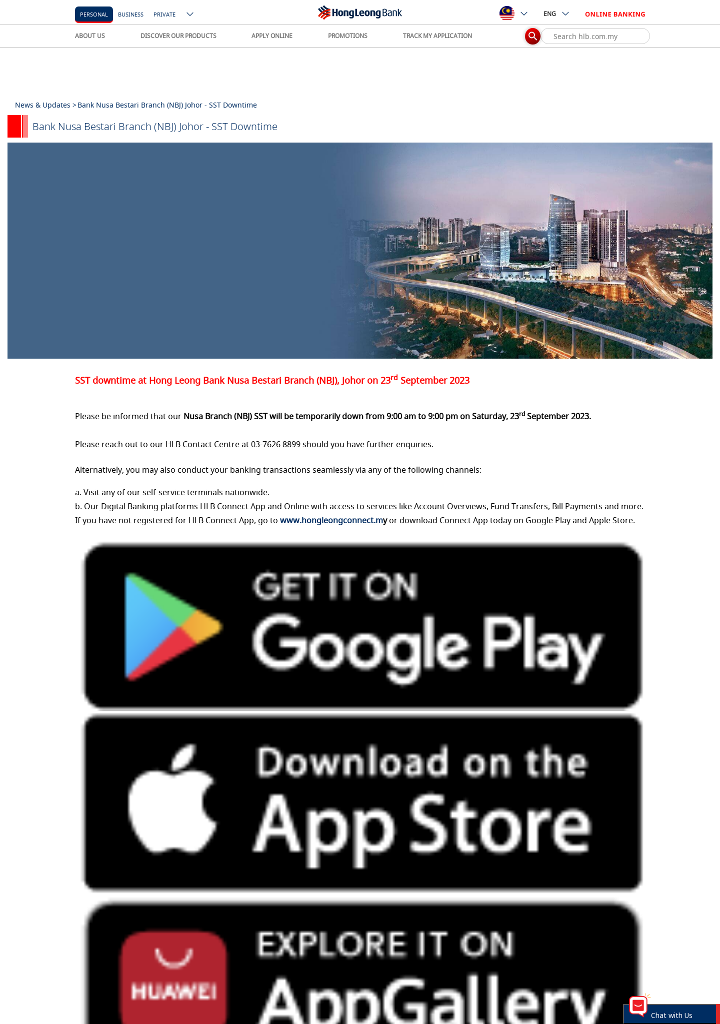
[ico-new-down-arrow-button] (190, 15)
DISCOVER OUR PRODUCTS (178, 36)
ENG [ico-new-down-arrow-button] (557, 13)
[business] (131, 14)
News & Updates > (45, 105)
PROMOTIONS (348, 36)
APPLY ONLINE (272, 36)
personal (94, 14)
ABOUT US (90, 36)
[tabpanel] (360, 251)
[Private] (165, 14)
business (131, 14)
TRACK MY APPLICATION (437, 36)
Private (165, 14)
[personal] (94, 14)
